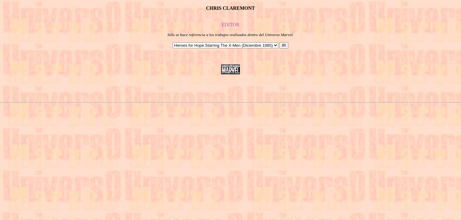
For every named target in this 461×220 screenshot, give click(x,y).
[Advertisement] (230, 88)
